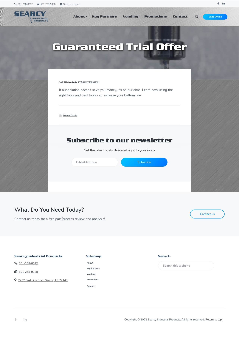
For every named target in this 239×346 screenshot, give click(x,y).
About (90, 262)
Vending (91, 274)
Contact (90, 286)
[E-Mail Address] (95, 162)
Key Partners (93, 268)
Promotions (93, 279)
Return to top (213, 319)
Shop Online (215, 16)
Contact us (207, 214)
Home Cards (70, 115)
